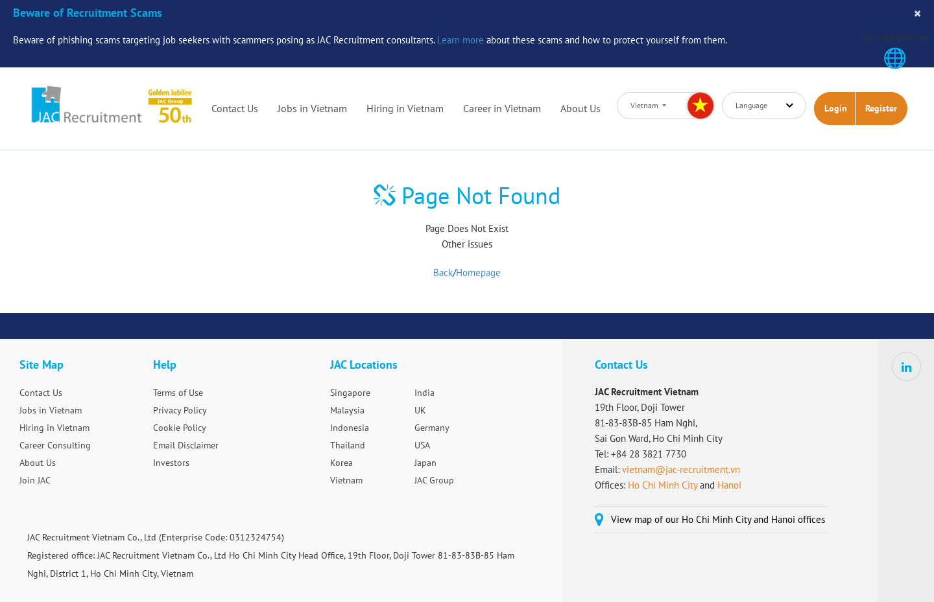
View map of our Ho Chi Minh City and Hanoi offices (718, 519)
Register (881, 108)
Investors (171, 463)
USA (422, 445)
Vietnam (346, 480)
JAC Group (434, 480)
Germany (431, 428)
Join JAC (35, 480)
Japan (425, 463)
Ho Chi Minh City (662, 485)
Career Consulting (55, 445)
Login (835, 108)
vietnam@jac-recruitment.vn (681, 469)
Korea (341, 463)
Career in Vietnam (502, 108)
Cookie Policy (179, 428)
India (424, 393)
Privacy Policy (180, 410)
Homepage (478, 272)
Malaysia (347, 410)
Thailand (347, 445)
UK (420, 410)
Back (443, 272)
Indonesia (349, 428)
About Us (580, 108)
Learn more (460, 40)
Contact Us (234, 108)
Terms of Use (178, 393)
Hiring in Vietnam (405, 108)
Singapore (350, 393)
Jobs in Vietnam (312, 108)
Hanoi (729, 485)
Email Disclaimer (186, 445)
